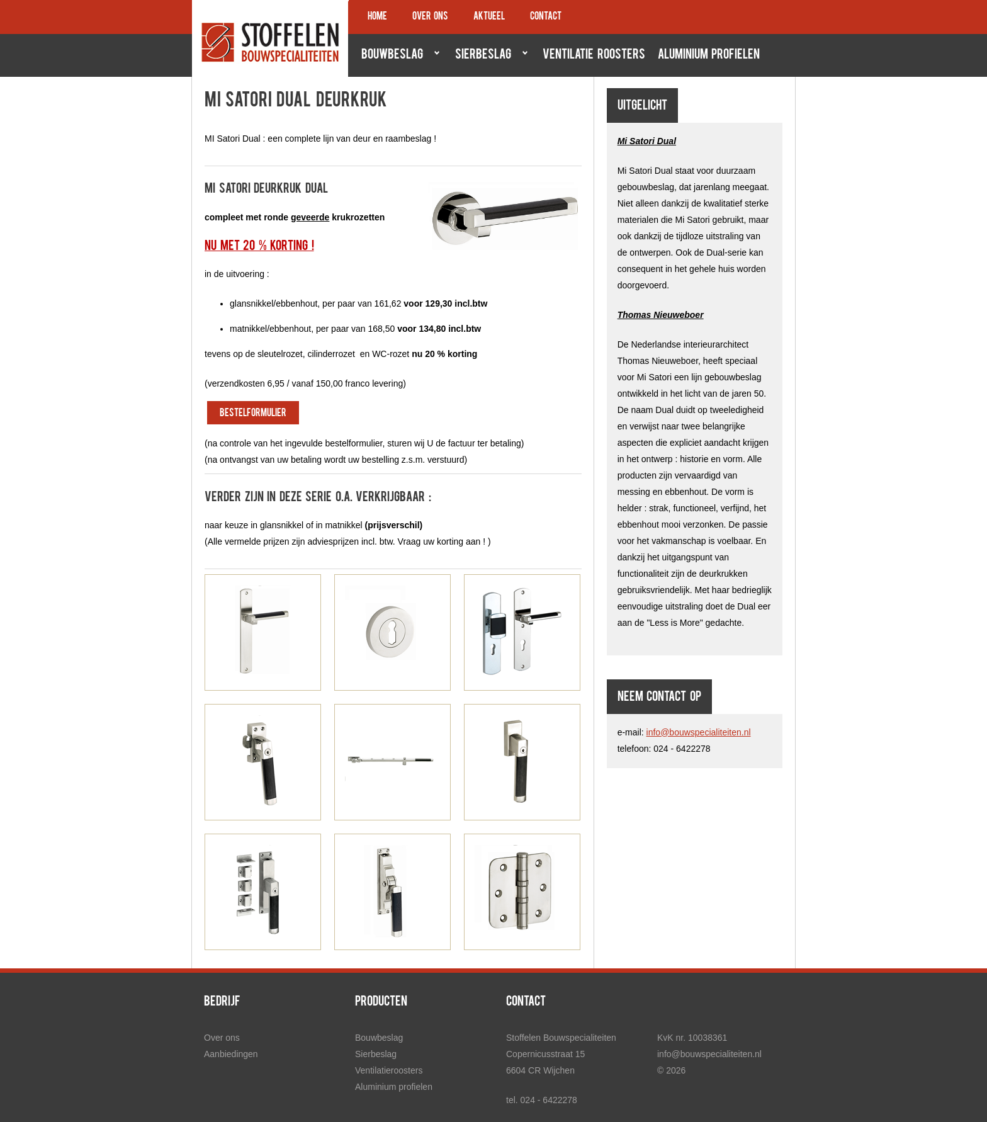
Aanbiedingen (231, 1054)
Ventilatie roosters (594, 55)
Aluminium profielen (709, 55)
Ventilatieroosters (388, 1070)
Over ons (430, 17)
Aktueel (489, 17)
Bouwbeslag (397, 55)
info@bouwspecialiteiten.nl (698, 732)
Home (377, 17)
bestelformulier (253, 413)
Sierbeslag (488, 55)
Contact (545, 17)
